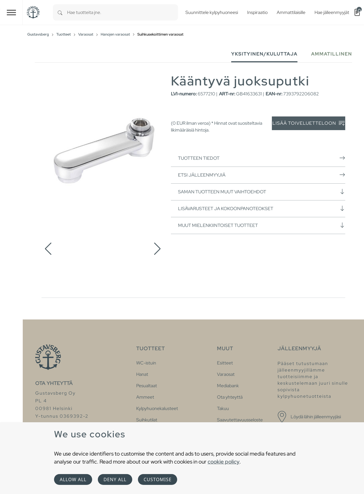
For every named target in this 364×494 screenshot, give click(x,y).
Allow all (73, 479)
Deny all (115, 479)
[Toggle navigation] (11, 12)
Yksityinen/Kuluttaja (264, 54)
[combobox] (122, 12)
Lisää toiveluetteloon (308, 123)
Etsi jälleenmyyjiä (261, 175)
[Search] (60, 12)
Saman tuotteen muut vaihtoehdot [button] (261, 191)
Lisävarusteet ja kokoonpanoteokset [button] (261, 208)
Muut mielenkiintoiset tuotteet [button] (261, 225)
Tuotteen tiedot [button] (261, 158)
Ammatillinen (331, 54)
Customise (157, 479)
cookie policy (223, 461)
